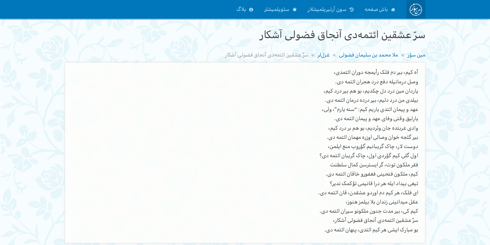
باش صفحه (376, 9)
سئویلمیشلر (276, 9)
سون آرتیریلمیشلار (327, 9)
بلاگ (241, 9)
